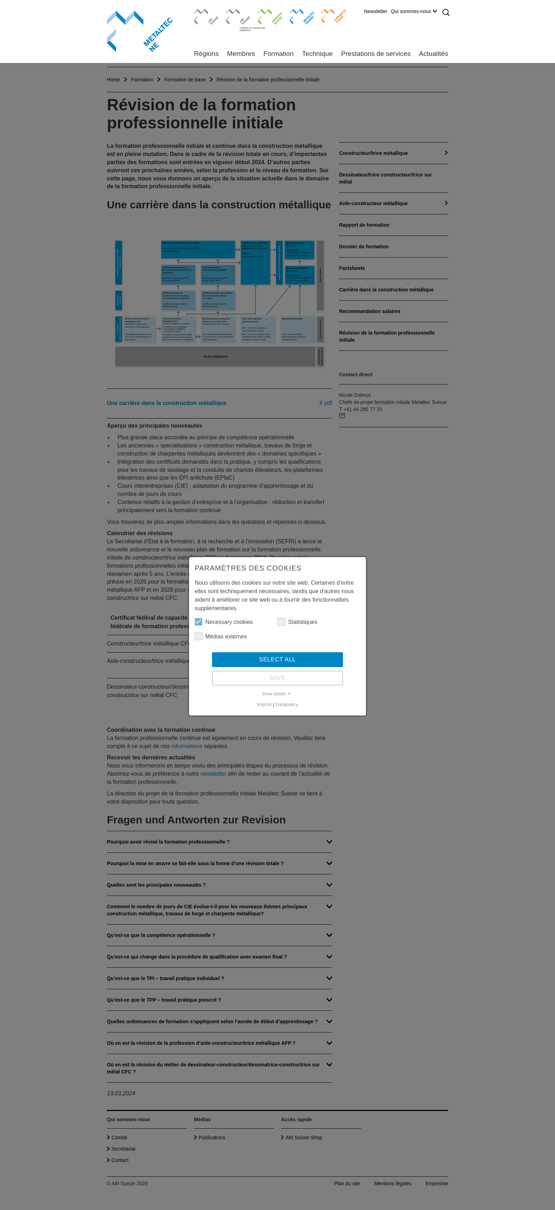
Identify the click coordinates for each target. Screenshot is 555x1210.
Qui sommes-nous (414, 11)
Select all (277, 659)
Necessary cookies (224, 622)
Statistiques (297, 622)
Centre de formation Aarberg (235, 19)
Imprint (264, 704)
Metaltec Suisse (297, 16)
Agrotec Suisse (265, 16)
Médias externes (221, 636)
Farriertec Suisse (330, 16)
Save (277, 678)
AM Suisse (204, 12)
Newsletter (375, 11)
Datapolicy (287, 704)
